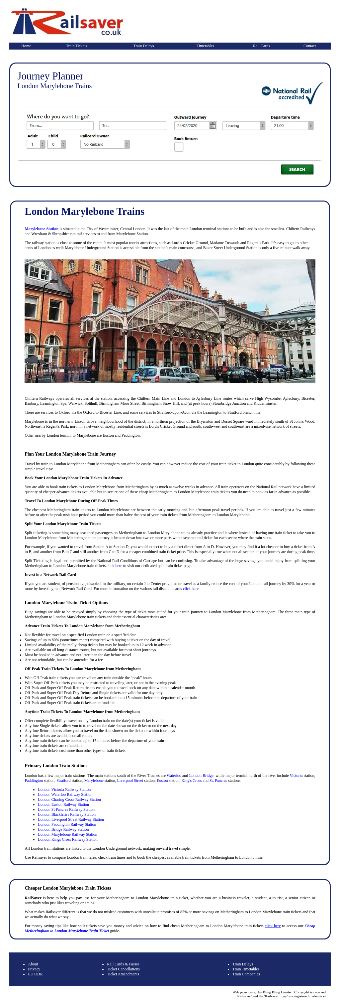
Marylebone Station (41, 228)
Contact (309, 46)
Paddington (34, 780)
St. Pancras (218, 780)
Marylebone (94, 780)
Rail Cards (261, 46)
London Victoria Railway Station (64, 789)
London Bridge (201, 775)
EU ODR (35, 974)
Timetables (205, 46)
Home (26, 46)
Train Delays (143, 46)
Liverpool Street (130, 780)
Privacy (34, 969)
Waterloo (174, 775)
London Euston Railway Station (63, 804)
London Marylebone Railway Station (67, 834)
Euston (162, 780)
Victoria (296, 775)
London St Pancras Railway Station (66, 809)
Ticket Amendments (123, 974)
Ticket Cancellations (123, 969)
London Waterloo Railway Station (65, 794)
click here (114, 565)
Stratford (63, 780)
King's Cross (191, 780)
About (33, 964)
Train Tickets (76, 46)
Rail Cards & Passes (123, 964)
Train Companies (246, 974)
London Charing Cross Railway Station (69, 799)
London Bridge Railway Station (63, 829)
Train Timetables (245, 969)
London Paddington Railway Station (67, 824)
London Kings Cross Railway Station (67, 839)
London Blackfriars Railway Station (67, 814)
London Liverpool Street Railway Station (71, 819)
